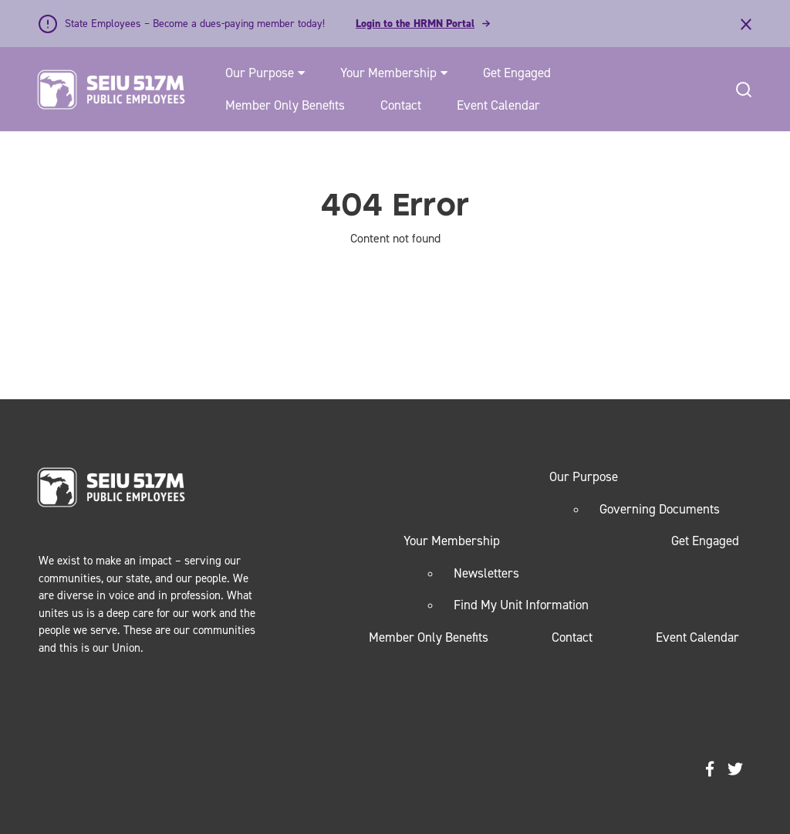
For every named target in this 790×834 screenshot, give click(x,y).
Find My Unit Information (521, 604)
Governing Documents (659, 508)
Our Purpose (259, 72)
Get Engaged (517, 72)
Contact (400, 105)
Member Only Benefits (285, 105)
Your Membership (388, 72)
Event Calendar (498, 105)
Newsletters (486, 572)
